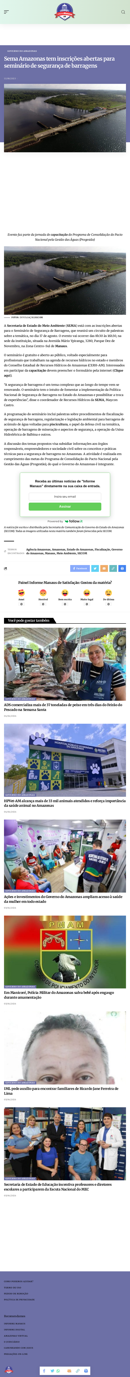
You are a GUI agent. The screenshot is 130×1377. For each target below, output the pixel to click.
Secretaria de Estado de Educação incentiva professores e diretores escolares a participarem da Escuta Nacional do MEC (58, 1187)
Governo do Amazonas (22, 51)
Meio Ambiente (66, 553)
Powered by (65, 521)
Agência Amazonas (38, 549)
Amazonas (58, 549)
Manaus (50, 553)
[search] (123, 12)
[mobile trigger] (7, 12)
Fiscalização (102, 549)
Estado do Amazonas (80, 549)
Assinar (65, 506)
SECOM (82, 553)
